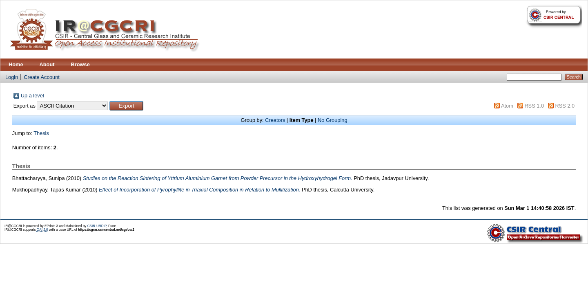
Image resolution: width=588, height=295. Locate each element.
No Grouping (332, 120)
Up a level (32, 95)
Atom (507, 106)
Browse (80, 64)
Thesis (41, 133)
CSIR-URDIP (97, 226)
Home (16, 64)
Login (11, 77)
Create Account (42, 77)
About (47, 64)
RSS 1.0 (534, 106)
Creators (275, 120)
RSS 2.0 (565, 106)
